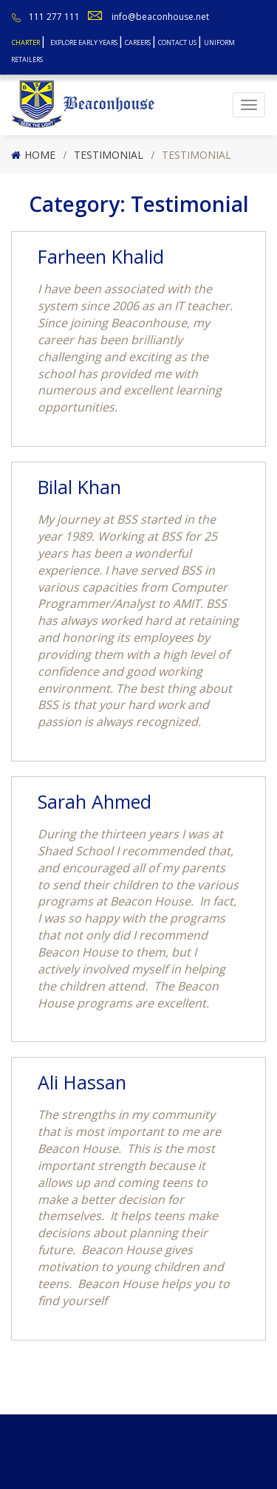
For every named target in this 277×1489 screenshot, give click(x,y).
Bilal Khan (79, 486)
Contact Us (177, 42)
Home (39, 155)
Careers (138, 42)
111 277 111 (54, 16)
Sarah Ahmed (94, 801)
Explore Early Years (83, 42)
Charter (26, 42)
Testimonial (108, 155)
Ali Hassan (82, 1082)
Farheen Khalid (101, 256)
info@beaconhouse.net (160, 16)
